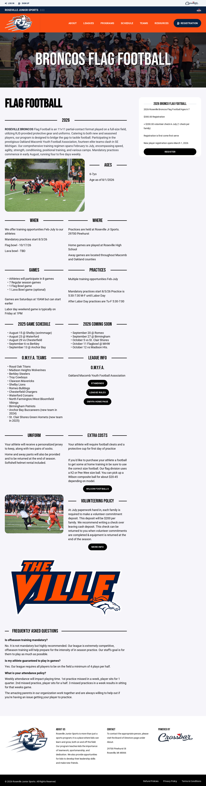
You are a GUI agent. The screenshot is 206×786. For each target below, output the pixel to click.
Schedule (127, 23)
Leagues (88, 23)
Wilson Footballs (97, 489)
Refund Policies (151, 781)
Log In (9, 3)
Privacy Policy (170, 781)
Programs (107, 23)
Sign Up (23, 3)
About (73, 23)
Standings (97, 383)
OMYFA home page (97, 401)
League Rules (97, 392)
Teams (144, 23)
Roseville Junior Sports (21, 10)
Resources (162, 23)
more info (97, 547)
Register (170, 151)
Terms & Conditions (191, 781)
